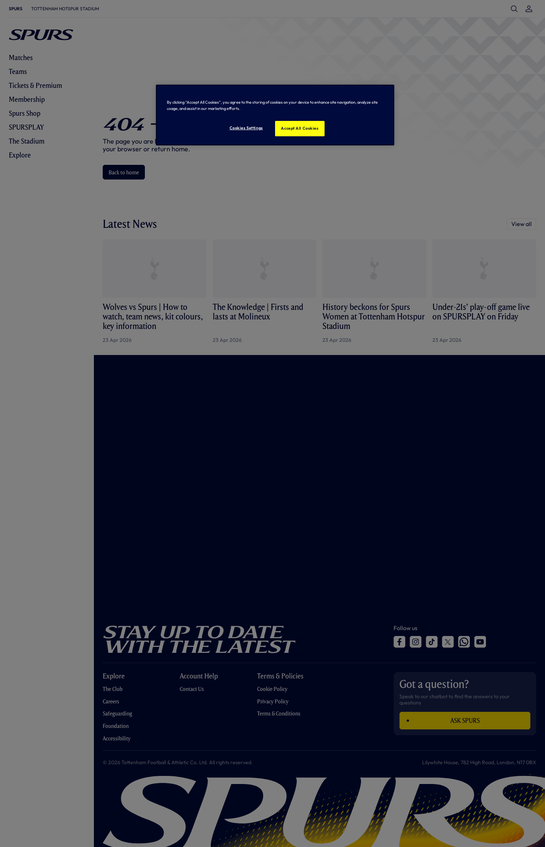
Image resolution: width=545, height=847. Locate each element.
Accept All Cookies (299, 128)
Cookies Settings (246, 127)
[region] (275, 115)
